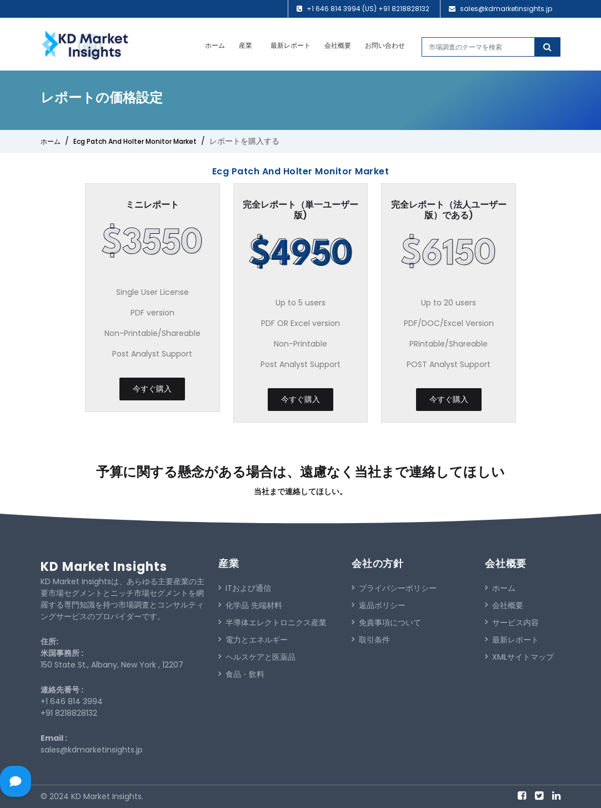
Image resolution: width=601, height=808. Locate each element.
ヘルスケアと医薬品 (257, 657)
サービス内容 (512, 622)
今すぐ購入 (152, 388)
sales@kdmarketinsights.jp (506, 8)
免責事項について (386, 622)
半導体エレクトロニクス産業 (272, 622)
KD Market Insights (104, 566)
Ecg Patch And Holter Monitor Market (135, 141)
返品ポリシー (378, 605)
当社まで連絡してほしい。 (300, 491)
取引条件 (371, 639)
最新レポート (290, 45)
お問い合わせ (385, 45)
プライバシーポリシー (394, 588)
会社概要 (337, 45)
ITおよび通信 (244, 588)
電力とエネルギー (253, 639)
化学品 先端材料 (250, 605)
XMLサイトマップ (519, 657)
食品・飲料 (241, 674)
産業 (245, 45)
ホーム (215, 45)
